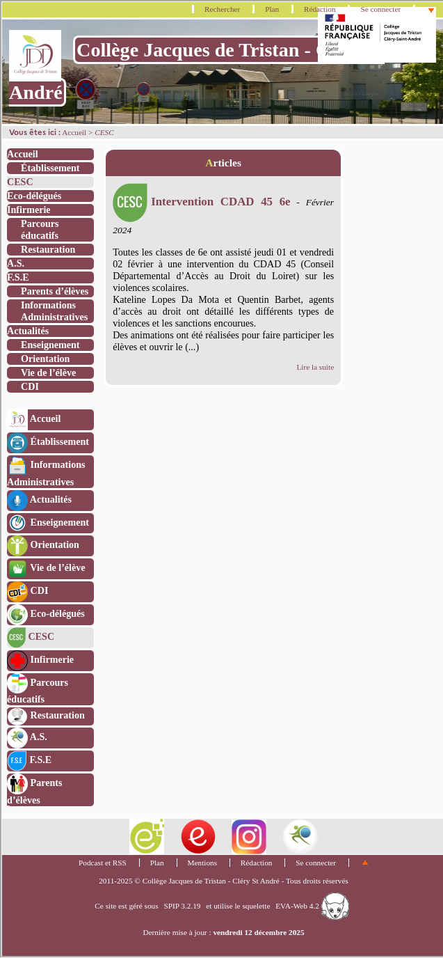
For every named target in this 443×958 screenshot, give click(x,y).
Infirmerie (29, 209)
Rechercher (222, 9)
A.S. (15, 263)
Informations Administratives (54, 310)
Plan (272, 9)
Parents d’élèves (54, 291)
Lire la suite (315, 367)
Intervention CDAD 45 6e (201, 201)
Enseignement (50, 344)
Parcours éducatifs (39, 229)
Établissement (50, 167)
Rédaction (320, 9)
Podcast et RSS (103, 862)
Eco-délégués (34, 195)
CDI (30, 386)
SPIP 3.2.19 (181, 906)
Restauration (48, 249)
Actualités (28, 330)
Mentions (203, 862)
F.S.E (18, 277)
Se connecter (380, 9)
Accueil (74, 132)
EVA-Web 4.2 (311, 905)
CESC (20, 181)
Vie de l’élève (48, 372)
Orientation (45, 358)
